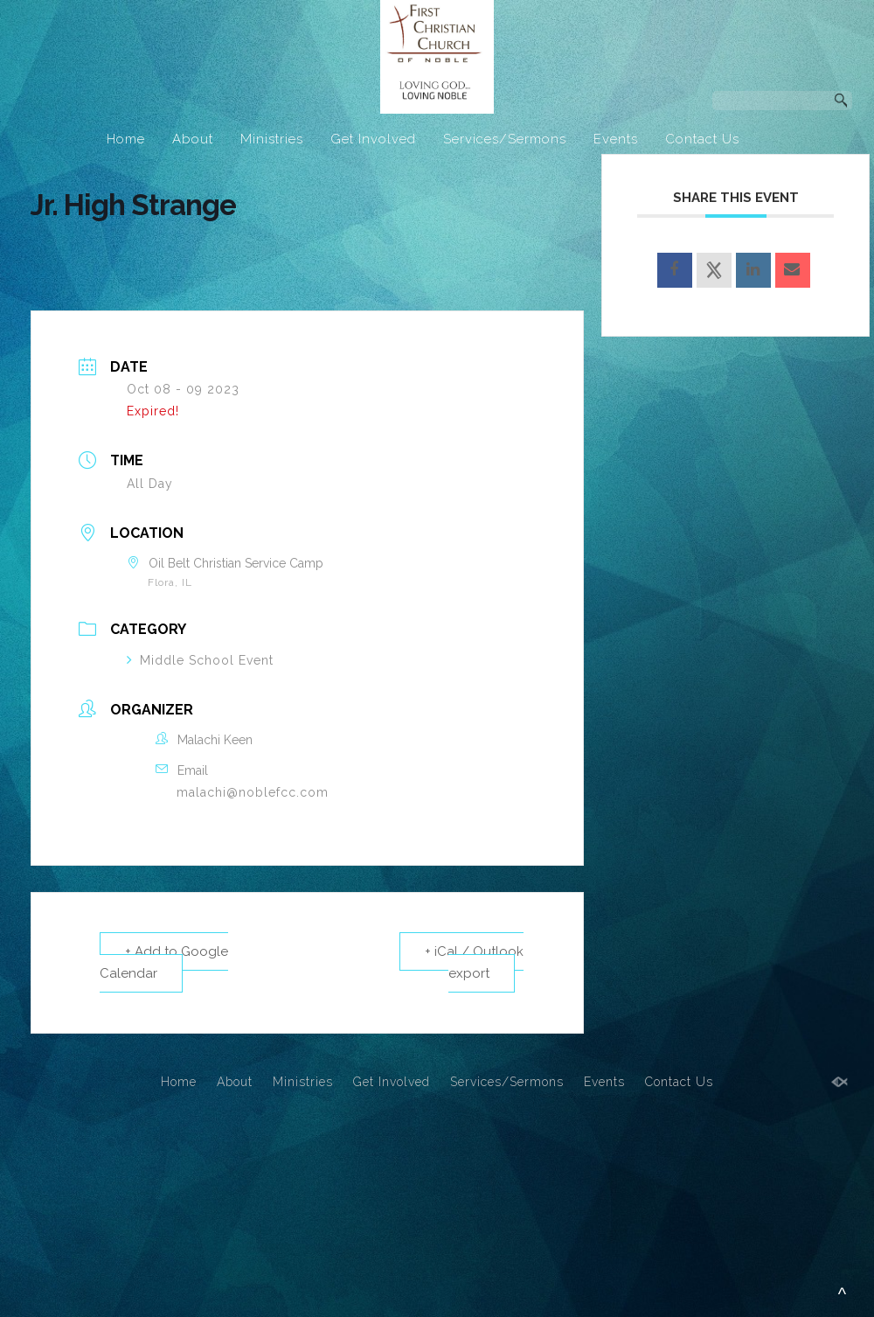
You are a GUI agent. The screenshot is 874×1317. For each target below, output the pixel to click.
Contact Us (702, 139)
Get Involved (373, 139)
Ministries (271, 139)
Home (126, 139)
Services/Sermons (504, 139)
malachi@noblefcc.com (253, 792)
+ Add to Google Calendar (164, 962)
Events (615, 139)
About (192, 139)
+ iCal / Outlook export (474, 962)
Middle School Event (200, 660)
